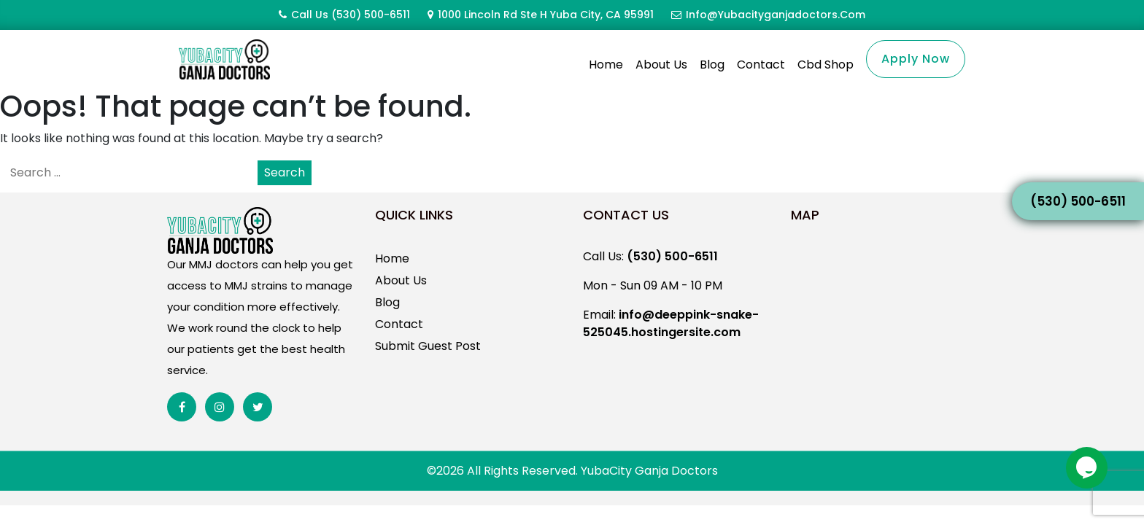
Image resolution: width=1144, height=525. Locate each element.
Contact (761, 64)
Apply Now (915, 58)
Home (606, 64)
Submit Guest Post (428, 363)
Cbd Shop (825, 64)
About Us (661, 64)
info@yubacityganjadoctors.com (775, 14)
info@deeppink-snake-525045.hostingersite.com (671, 341)
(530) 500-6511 (370, 14)
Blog (712, 64)
